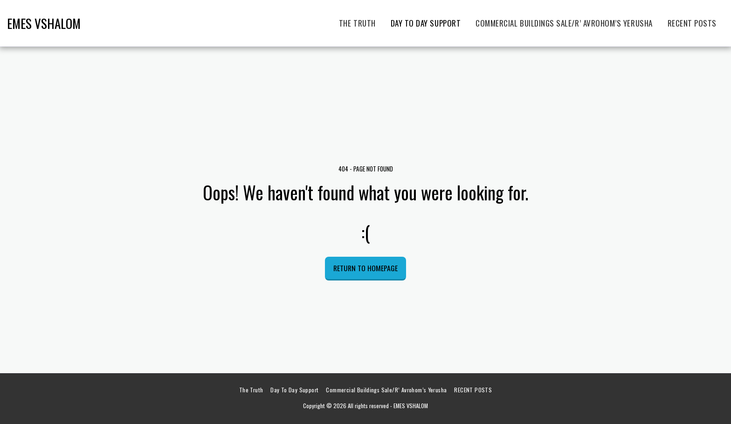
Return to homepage (365, 268)
